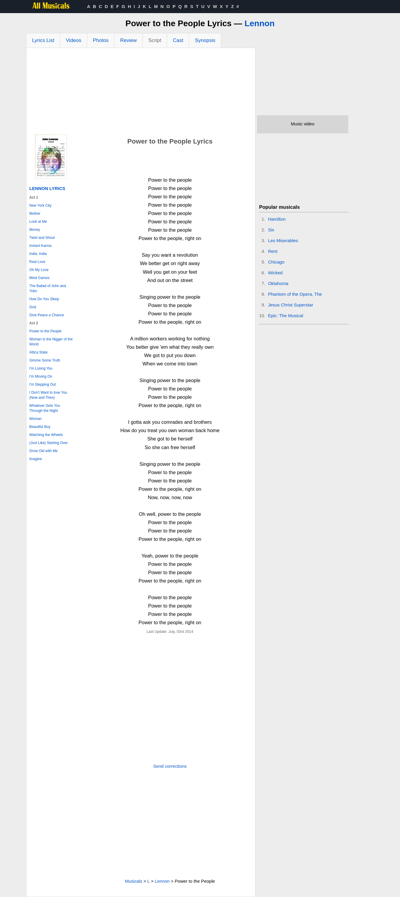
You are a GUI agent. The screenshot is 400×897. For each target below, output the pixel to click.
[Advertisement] (140, 92)
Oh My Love (39, 270)
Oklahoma (278, 283)
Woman (35, 419)
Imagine (35, 459)
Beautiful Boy (40, 427)
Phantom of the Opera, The (295, 294)
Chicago (276, 261)
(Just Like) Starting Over (48, 443)
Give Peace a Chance (46, 315)
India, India (38, 254)
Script (154, 40)
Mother (34, 213)
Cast (178, 40)
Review (128, 40)
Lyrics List (43, 40)
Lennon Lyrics (47, 188)
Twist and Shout (42, 238)
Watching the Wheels (46, 435)
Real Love (37, 262)
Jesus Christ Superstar (290, 304)
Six (271, 229)
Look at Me (38, 221)
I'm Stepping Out (42, 384)
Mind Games (39, 278)
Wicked (275, 272)
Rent (272, 251)
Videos (73, 40)
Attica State (38, 352)
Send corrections (170, 766)
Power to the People (45, 331)
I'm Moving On (40, 376)
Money (34, 230)
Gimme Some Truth (44, 360)
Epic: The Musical (285, 315)
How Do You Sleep (44, 299)
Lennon (259, 23)
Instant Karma (40, 246)
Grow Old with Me (43, 451)
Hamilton (277, 219)
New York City (40, 205)
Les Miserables (283, 240)
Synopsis (205, 40)
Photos (101, 40)
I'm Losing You (41, 368)
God (32, 307)
